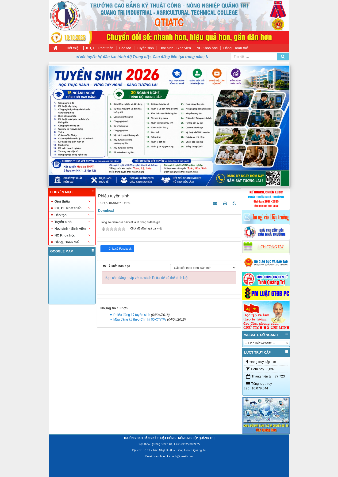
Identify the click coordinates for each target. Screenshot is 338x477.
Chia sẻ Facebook (119, 248)
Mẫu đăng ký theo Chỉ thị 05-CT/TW (139, 319)
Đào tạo (125, 48)
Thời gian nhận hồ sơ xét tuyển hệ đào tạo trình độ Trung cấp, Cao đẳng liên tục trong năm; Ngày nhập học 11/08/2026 (148, 57)
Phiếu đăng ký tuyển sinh (131, 315)
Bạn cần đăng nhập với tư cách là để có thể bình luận (147, 278)
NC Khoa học (207, 48)
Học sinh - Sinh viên (175, 48)
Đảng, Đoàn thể (235, 48)
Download (106, 210)
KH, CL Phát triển (99, 48)
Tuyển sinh (145, 48)
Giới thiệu (73, 48)
